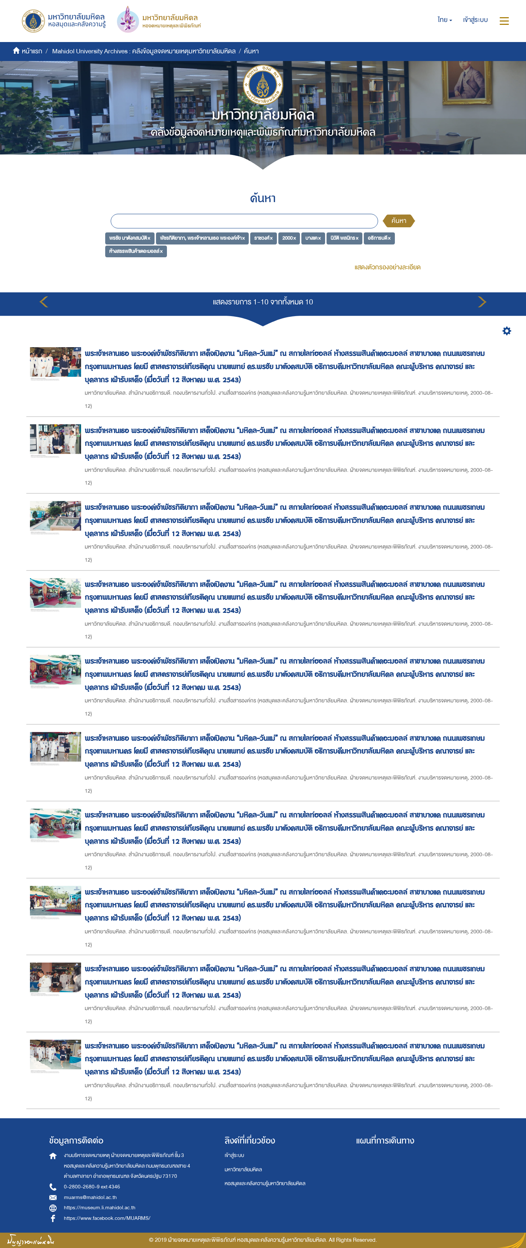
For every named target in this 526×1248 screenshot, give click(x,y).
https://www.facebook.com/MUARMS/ (107, 1218)
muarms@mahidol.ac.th (90, 1197)
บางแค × (313, 238)
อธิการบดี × (379, 238)
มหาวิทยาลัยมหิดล (243, 1169)
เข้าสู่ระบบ (234, 1155)
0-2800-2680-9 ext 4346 (92, 1186)
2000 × (289, 238)
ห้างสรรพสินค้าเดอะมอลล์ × (136, 251)
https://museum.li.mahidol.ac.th (100, 1207)
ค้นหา (399, 221)
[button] (445, 20)
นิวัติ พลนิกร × (344, 238)
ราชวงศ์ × (263, 238)
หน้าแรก (32, 51)
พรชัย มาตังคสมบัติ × (129, 238)
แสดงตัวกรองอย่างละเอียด (388, 267)
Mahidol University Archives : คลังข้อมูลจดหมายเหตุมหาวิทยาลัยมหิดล (144, 51)
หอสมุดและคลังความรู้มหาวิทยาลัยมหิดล (265, 1183)
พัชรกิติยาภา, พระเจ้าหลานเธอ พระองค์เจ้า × (202, 238)
